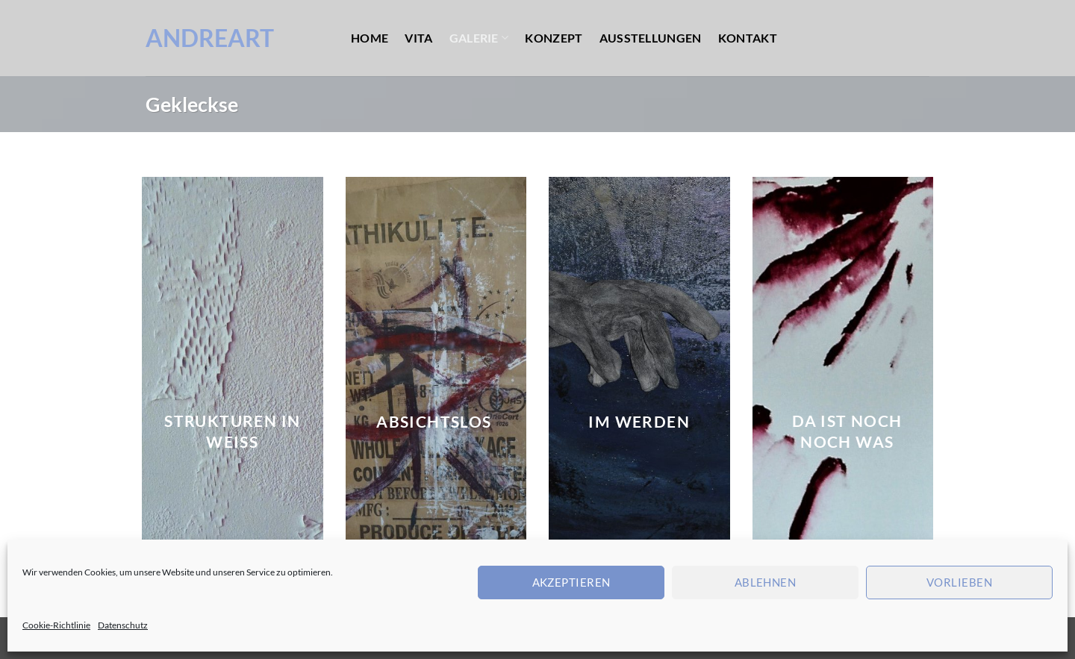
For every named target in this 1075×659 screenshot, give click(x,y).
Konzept (553, 38)
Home (369, 38)
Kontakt (747, 38)
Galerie (479, 38)
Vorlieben (959, 582)
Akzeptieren (571, 582)
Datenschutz (123, 625)
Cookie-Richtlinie (56, 625)
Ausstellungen (650, 38)
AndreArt (210, 38)
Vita (418, 38)
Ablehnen (766, 582)
